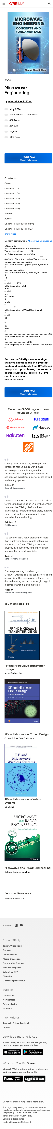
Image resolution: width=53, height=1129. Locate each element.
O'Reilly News (10, 954)
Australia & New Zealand (16, 1023)
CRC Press (14, 137)
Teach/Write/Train (12, 945)
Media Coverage (11, 958)
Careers (7, 950)
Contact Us (9, 995)
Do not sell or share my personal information (23, 1101)
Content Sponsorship (14, 980)
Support (8, 989)
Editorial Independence (13, 1119)
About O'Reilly (12, 940)
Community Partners (13, 963)
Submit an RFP (10, 971)
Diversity (7, 976)
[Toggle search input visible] (49, 3)
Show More (10, 234)
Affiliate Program (12, 967)
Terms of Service (10, 1116)
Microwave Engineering (40, 241)
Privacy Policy (10, 1004)
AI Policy (7, 1008)
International (11, 1017)
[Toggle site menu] (3, 3)
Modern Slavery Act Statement (17, 1122)
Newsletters (9, 999)
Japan (6, 1027)
